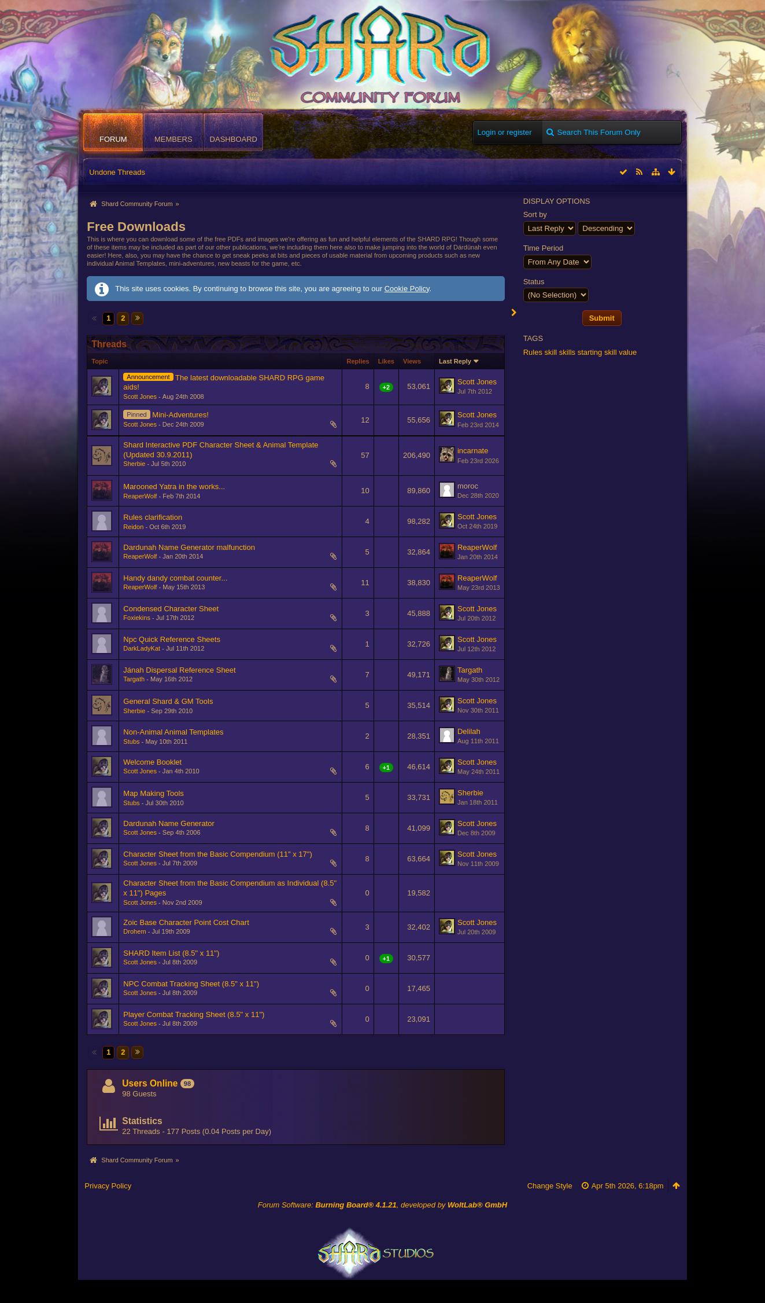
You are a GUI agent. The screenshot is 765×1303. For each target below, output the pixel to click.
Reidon (133, 526)
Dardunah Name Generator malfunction (189, 547)
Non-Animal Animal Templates (173, 732)
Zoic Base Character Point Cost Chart (186, 922)
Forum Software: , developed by (382, 1205)
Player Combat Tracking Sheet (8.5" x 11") (193, 1014)
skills (567, 352)
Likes (386, 361)
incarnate (472, 450)
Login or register (505, 132)
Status (534, 281)
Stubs (131, 741)
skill (551, 352)
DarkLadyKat (141, 648)
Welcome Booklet (152, 762)
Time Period (543, 248)
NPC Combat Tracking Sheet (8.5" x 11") (191, 983)
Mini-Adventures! (180, 414)
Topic (99, 361)
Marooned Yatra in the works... (174, 486)
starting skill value (607, 352)
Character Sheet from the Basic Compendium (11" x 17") (217, 854)
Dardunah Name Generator (169, 823)
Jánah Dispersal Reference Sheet (179, 670)
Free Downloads (136, 226)
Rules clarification (152, 517)
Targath (134, 679)
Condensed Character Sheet (171, 608)
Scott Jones (140, 396)
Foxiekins (136, 617)
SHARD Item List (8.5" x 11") (171, 953)
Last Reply (455, 361)
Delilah (469, 731)
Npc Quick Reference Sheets (171, 639)
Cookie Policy (407, 288)
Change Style (549, 1185)
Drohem (134, 931)
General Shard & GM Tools (168, 701)
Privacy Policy (107, 1185)
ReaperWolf (140, 496)
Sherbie (134, 463)
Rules (532, 352)
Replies (357, 361)
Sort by (535, 214)
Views (412, 361)
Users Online (150, 1083)
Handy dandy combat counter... (175, 578)
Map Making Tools (153, 793)
